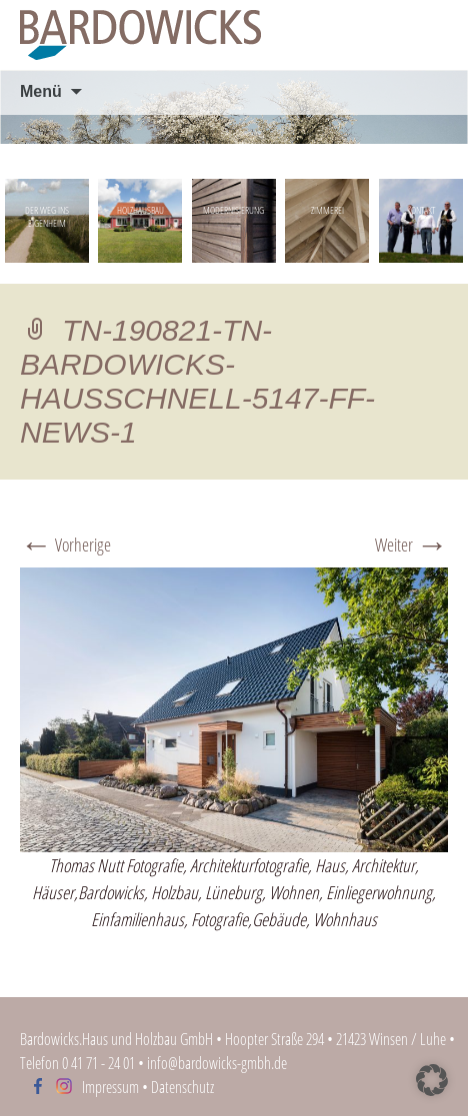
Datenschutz (182, 1087)
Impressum (110, 1087)
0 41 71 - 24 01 (98, 1063)
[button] (432, 1080)
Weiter (411, 545)
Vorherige (65, 545)
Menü (41, 91)
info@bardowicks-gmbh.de (217, 1063)
